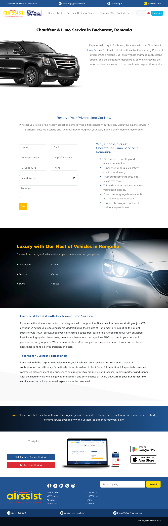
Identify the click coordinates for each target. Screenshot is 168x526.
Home (51, 13)
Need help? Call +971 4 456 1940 (22, 3)
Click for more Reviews (31, 465)
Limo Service (94, 50)
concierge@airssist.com (72, 3)
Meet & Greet (53, 492)
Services (71, 13)
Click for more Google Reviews (30, 457)
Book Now (157, 13)
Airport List (52, 503)
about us (60, 13)
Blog (112, 13)
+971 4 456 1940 (18, 513)
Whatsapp (114, 3)
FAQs (89, 499)
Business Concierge (87, 13)
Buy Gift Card (152, 3)
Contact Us (123, 13)
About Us (51, 499)
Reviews (104, 13)
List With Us (92, 496)
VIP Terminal (53, 496)
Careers (90, 503)
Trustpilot (33, 441)
